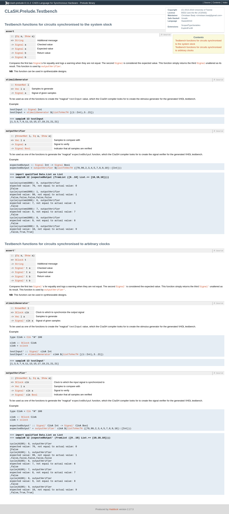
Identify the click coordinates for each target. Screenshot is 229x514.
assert (10, 31)
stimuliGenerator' (18, 303)
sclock (24, 346)
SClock (19, 260)
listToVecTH (61, 112)
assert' (11, 250)
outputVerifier (51, 66)
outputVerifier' (54, 289)
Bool (27, 148)
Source (207, 3)
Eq (17, 36)
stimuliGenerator (17, 79)
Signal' (20, 268)
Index (225, 3)
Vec (17, 89)
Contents (217, 3)
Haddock (113, 509)
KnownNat (20, 85)
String (19, 40)
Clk (29, 337)
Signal (19, 45)
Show (27, 36)
